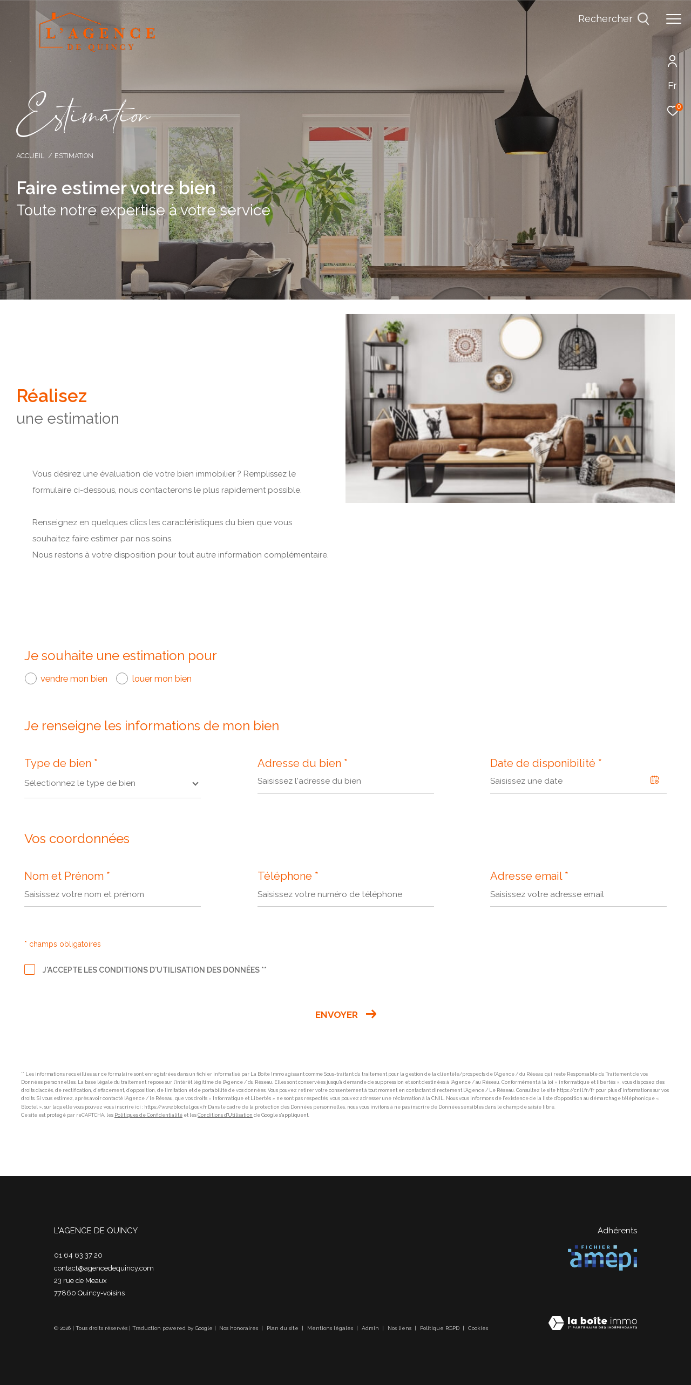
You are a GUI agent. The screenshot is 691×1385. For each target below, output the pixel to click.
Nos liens (400, 1328)
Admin (371, 1328)
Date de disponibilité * (546, 763)
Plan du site (283, 1328)
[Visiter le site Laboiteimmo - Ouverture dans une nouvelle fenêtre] (592, 1324)
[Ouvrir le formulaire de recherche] (613, 19)
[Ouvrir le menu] (673, 19)
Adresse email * (529, 876)
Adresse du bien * (303, 763)
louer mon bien (162, 678)
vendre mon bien (73, 678)
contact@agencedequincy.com (104, 1268)
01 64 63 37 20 (78, 1255)
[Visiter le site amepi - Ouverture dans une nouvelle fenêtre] (602, 1258)
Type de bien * (61, 763)
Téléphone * (288, 876)
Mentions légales (331, 1328)
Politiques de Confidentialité (148, 1115)
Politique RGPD (439, 1328)
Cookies (478, 1328)
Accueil (30, 156)
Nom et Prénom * (67, 876)
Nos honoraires (239, 1328)
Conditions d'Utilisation (225, 1115)
